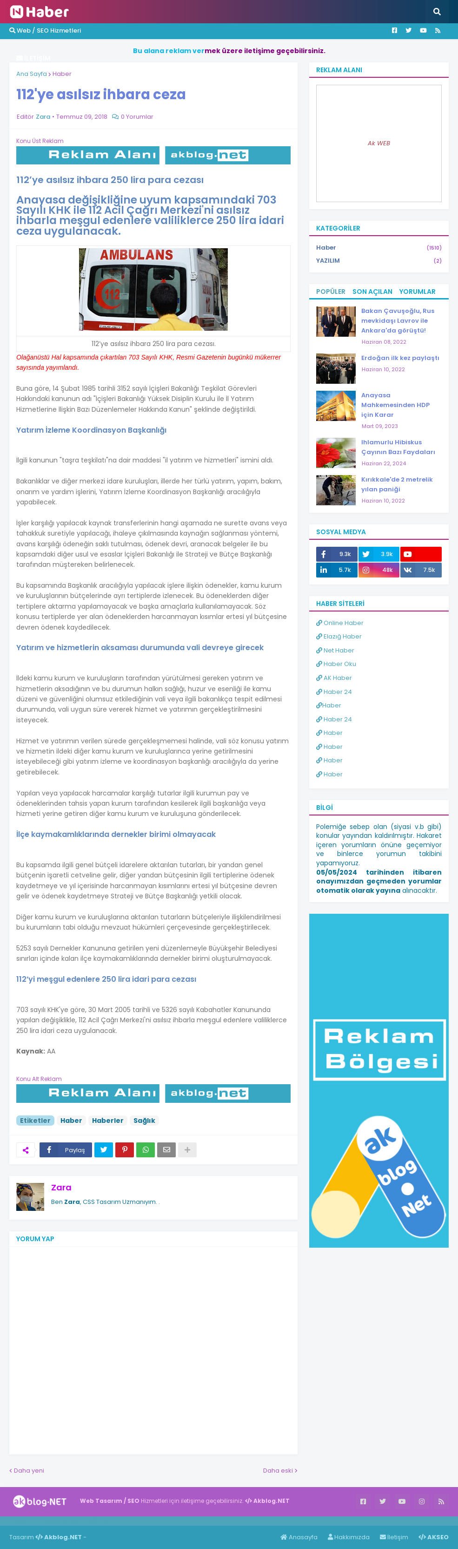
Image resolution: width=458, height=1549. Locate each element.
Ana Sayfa (31, 73)
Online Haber (340, 622)
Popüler (330, 291)
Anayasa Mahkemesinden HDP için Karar (395, 405)
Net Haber (335, 650)
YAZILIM (379, 260)
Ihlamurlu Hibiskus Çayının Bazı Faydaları (398, 447)
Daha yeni (29, 1470)
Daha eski (278, 1470)
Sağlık (144, 1120)
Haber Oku (336, 663)
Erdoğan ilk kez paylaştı (400, 357)
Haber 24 (334, 691)
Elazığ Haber (339, 636)
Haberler (108, 1120)
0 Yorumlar (137, 116)
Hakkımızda (349, 1537)
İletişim (394, 1537)
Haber (62, 73)
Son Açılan (372, 291)
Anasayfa (299, 1537)
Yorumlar (417, 291)
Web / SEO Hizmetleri (45, 30)
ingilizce (96, 1520)
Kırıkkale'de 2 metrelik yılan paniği (397, 484)
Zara (61, 1187)
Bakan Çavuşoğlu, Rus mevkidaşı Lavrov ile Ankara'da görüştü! (397, 320)
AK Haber (334, 677)
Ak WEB (379, 143)
